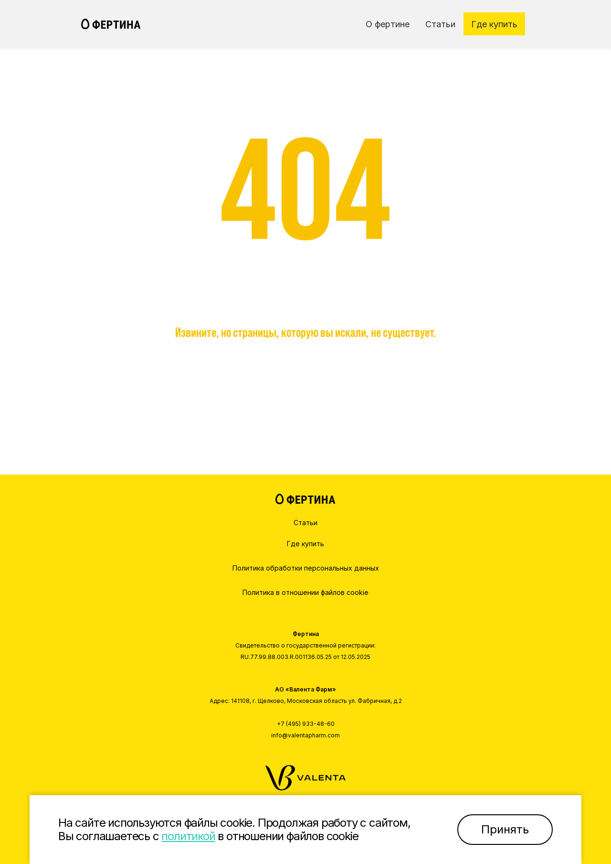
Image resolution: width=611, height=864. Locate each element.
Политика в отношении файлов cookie (305, 592)
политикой (188, 836)
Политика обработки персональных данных (305, 568)
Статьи (305, 522)
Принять (505, 829)
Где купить (305, 544)
